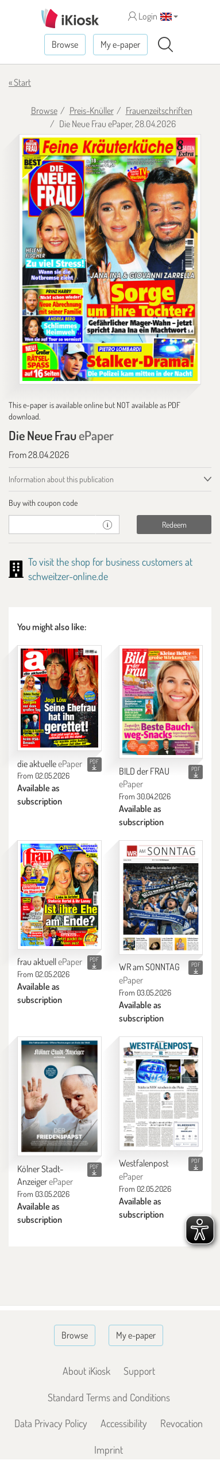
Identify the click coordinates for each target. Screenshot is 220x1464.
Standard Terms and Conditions (109, 1397)
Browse (65, 44)
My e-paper (120, 44)
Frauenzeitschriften (159, 110)
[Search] (165, 45)
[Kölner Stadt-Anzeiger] (59, 1096)
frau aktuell (49, 961)
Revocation (181, 1423)
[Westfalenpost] (161, 1093)
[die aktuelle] (59, 698)
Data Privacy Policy (50, 1423)
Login (142, 16)
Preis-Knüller (92, 110)
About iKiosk (86, 1370)
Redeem (174, 524)
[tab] (110, 502)
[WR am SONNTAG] (161, 897)
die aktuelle (49, 763)
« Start (20, 82)
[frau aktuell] (59, 895)
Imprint (108, 1449)
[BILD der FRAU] (161, 701)
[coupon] (52, 524)
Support (139, 1370)
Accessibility (124, 1423)
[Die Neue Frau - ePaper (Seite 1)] (110, 259)
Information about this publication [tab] (61, 479)
